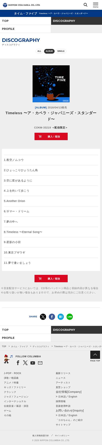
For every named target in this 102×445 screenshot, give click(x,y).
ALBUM (49, 51)
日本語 (62, 396)
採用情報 (61, 401)
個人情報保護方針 (40, 435)
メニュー (96, 5)
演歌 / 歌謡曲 (11, 378)
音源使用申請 (63, 406)
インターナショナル (15, 401)
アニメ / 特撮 (11, 382)
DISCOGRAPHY (64, 21)
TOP (5, 21)
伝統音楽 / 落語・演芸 (16, 406)
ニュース (61, 378)
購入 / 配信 (54, 136)
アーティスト (63, 382)
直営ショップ (63, 387)
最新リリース (63, 373)
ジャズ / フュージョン (16, 396)
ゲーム (7, 410)
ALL (39, 51)
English (73, 396)
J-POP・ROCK (12, 373)
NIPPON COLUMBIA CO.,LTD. (21, 5)
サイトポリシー (62, 435)
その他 (7, 415)
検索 (85, 5)
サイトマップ (63, 424)
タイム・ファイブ (19, 346)
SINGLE (61, 51)
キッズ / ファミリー (15, 387)
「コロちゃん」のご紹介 (69, 420)
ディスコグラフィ (41, 346)
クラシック (10, 392)
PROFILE (8, 29)
